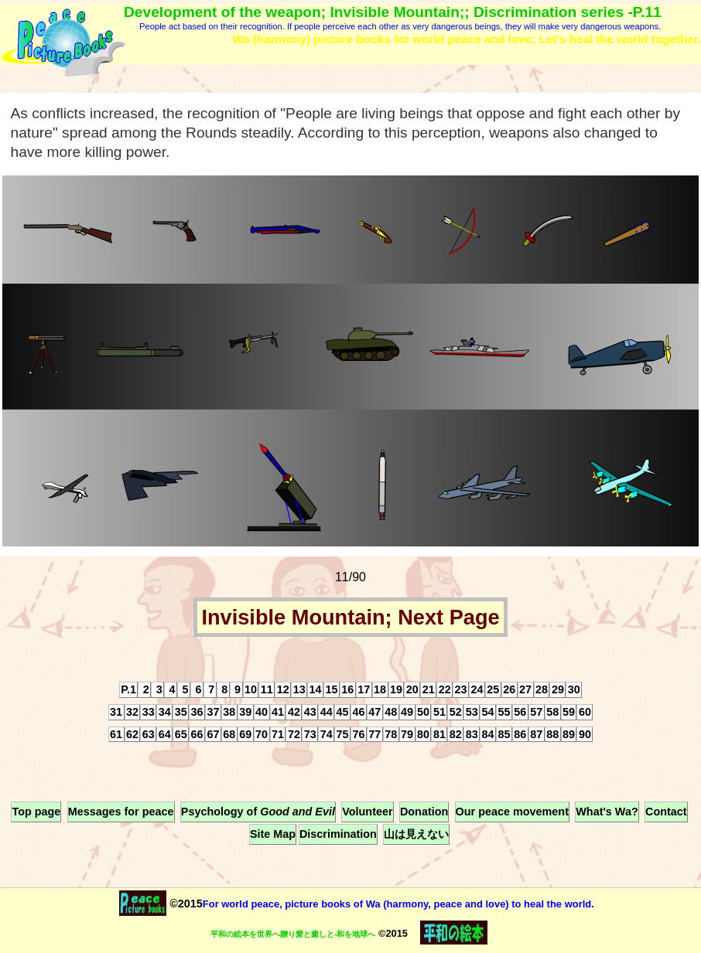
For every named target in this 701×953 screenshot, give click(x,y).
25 (493, 689)
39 (245, 712)
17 (363, 689)
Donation (424, 812)
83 (472, 734)
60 (585, 712)
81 (439, 734)
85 (504, 734)
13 (299, 689)
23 (461, 689)
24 (476, 689)
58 (552, 712)
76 (358, 734)
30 (574, 689)
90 (585, 734)
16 (347, 689)
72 (294, 734)
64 (165, 734)
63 (148, 734)
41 (278, 712)
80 (423, 734)
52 (456, 712)
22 (445, 689)
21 (428, 689)
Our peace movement (512, 812)
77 (374, 734)
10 (250, 689)
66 (197, 734)
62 (132, 734)
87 (536, 734)
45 (343, 712)
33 (148, 712)
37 (213, 712)
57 (536, 712)
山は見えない (416, 835)
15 (331, 689)
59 (569, 712)
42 (294, 712)
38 (229, 712)
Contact (666, 812)
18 (380, 689)
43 (310, 712)
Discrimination (338, 835)
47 (374, 712)
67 (213, 734)
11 (267, 689)
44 (326, 712)
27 (525, 689)
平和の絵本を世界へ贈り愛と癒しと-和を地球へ (292, 934)
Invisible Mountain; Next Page (350, 617)
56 (520, 712)
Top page (36, 812)
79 (407, 734)
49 (407, 712)
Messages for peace (121, 812)
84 (488, 734)
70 (261, 734)
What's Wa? (607, 812)
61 (116, 734)
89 (569, 734)
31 (116, 712)
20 (412, 689)
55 (504, 712)
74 (326, 734)
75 (343, 734)
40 (261, 712)
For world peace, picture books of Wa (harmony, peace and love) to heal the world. (398, 904)
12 (283, 689)
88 (552, 734)
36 (197, 712)
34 (165, 712)
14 (315, 689)
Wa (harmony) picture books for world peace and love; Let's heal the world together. (466, 39)
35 (181, 712)
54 (488, 712)
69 (245, 734)
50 (423, 712)
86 (520, 734)
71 (278, 734)
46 (358, 712)
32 (132, 712)
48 (391, 712)
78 (391, 734)
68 (229, 734)
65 (181, 734)
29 (558, 689)
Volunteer (367, 812)
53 (472, 712)
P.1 (128, 689)
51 (439, 712)
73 (310, 734)
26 (509, 689)
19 (396, 689)
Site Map (273, 835)
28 (541, 689)
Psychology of (258, 812)
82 (456, 734)
